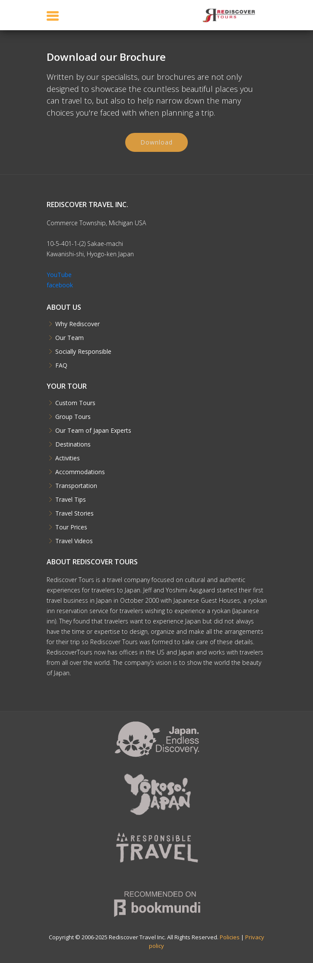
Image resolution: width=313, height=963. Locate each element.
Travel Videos (74, 541)
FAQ (61, 365)
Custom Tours (75, 403)
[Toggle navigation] (52, 15)
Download (156, 144)
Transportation (76, 486)
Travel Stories (74, 513)
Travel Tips (70, 500)
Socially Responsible (83, 352)
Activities (67, 458)
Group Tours (73, 417)
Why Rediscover (77, 324)
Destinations (73, 444)
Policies (230, 937)
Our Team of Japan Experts (93, 431)
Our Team (69, 338)
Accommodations (80, 472)
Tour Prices (71, 527)
